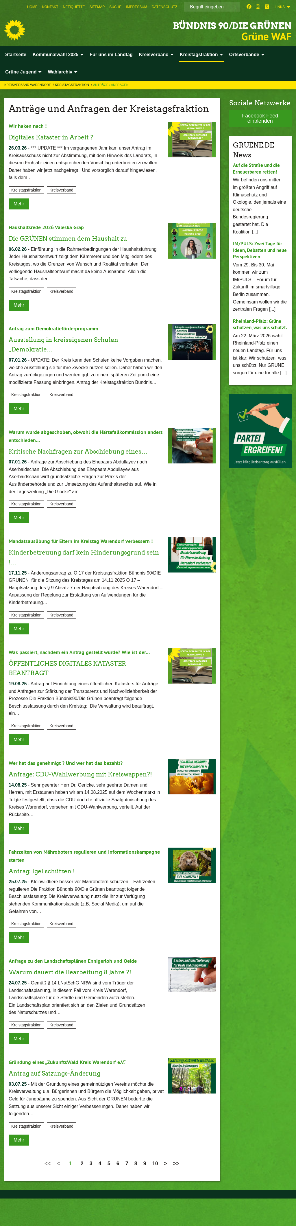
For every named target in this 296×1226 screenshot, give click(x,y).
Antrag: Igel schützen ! (46, 898)
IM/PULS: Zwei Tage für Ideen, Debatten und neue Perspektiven (259, 250)
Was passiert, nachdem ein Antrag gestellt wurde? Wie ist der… (86, 669)
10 (155, 1191)
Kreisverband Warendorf (28, 84)
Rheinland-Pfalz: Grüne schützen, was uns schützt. (259, 327)
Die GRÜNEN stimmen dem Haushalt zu (76, 238)
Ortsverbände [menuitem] (244, 54)
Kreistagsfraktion (72, 84)
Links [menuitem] (280, 7)
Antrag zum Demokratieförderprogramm (58, 328)
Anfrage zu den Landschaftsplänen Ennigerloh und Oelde (79, 988)
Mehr (19, 203)
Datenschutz (164, 7)
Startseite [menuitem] (15, 54)
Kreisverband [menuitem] (154, 54)
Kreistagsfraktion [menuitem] (199, 54)
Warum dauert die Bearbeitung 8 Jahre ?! (78, 999)
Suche (115, 7)
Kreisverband (61, 190)
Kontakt (50, 7)
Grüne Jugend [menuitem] (20, 71)
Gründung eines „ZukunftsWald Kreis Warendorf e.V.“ (73, 1089)
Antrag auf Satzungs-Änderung (61, 1100)
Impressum (136, 7)
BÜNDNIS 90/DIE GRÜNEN (207, 24)
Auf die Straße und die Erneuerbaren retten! (258, 168)
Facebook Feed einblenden (260, 118)
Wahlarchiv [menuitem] (60, 71)
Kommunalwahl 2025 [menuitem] (55, 54)
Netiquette (74, 7)
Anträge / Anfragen (111, 84)
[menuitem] (32, 7)
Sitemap (97, 7)
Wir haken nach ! (29, 126)
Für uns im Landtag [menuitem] (111, 54)
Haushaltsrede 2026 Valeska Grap (50, 227)
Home (32, 7)
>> (176, 1191)
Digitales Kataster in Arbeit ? (57, 137)
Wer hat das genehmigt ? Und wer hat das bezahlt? (71, 781)
